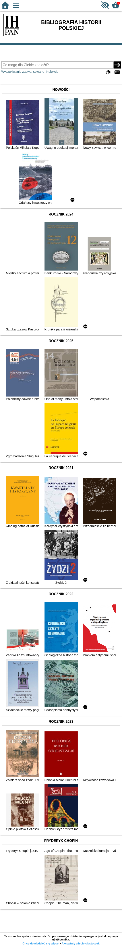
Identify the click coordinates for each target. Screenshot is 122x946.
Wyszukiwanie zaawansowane (22, 71)
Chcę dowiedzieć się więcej (40, 943)
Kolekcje (52, 71)
